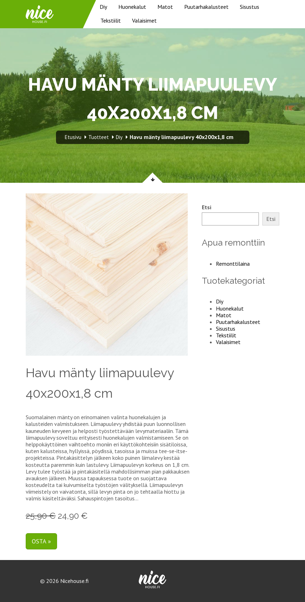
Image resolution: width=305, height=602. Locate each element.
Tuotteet (98, 137)
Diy (103, 6)
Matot (165, 6)
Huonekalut (132, 6)
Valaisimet (144, 20)
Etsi (206, 207)
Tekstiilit (110, 20)
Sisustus (249, 6)
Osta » (41, 541)
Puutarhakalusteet (206, 6)
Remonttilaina (233, 263)
